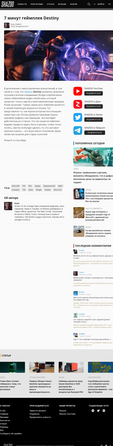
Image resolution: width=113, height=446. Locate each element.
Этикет (3, 421)
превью (28, 89)
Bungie (38, 188)
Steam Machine (37, 375)
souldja (82, 312)
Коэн (13, 22)
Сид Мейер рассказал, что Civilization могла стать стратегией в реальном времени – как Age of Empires (100, 384)
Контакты (5, 418)
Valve (61, 375)
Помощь (4, 425)
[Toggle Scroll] (109, 4)
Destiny (47, 188)
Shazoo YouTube (67, 412)
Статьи (50, 4)
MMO (60, 184)
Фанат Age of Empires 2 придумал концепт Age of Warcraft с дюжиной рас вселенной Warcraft (97, 214)
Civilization (94, 375)
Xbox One (57, 188)
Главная (4, 412)
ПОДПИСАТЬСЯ (94, 91)
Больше (62, 4)
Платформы (37, 4)
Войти (101, 4)
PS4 (24, 188)
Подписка (34, 412)
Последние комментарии (93, 244)
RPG (30, 184)
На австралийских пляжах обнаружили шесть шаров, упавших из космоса (98, 231)
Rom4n (81, 290)
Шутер (37, 184)
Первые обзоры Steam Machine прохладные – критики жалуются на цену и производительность (40, 384)
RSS (1, 428)
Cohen (81, 270)
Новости (22, 4)
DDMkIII (82, 332)
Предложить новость (40, 415)
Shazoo (62, 408)
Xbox (2, 375)
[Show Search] (89, 4)
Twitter (18, 22)
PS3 (24, 184)
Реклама (4, 415)
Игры (31, 188)
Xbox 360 (15, 184)
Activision (15, 188)
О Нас (3, 408)
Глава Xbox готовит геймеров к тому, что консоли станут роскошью (10, 383)
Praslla (81, 248)
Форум (73, 4)
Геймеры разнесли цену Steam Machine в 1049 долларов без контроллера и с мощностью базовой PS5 (71, 384)
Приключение (49, 184)
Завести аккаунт (38, 408)
